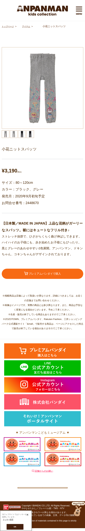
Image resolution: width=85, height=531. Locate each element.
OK (15, 527)
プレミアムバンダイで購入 (42, 274)
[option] (42, 88)
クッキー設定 (42, 489)
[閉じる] (27, 515)
